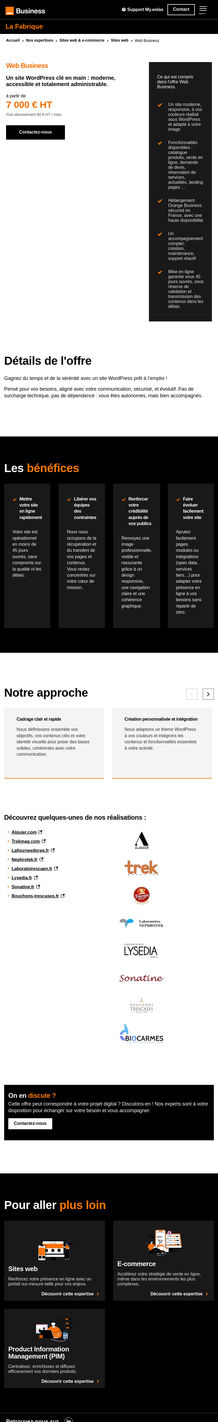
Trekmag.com (26, 841)
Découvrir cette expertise (71, 1293)
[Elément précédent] (191, 694)
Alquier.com (24, 832)
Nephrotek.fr (25, 859)
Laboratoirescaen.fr (32, 868)
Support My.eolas (142, 9)
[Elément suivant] (208, 694)
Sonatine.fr (23, 887)
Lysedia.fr (22, 877)
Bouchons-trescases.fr (35, 896)
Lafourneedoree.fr (30, 850)
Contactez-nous (35, 132)
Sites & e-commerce (81, 40)
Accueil (13, 40)
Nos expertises (39, 40)
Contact (181, 9)
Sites (119, 40)
